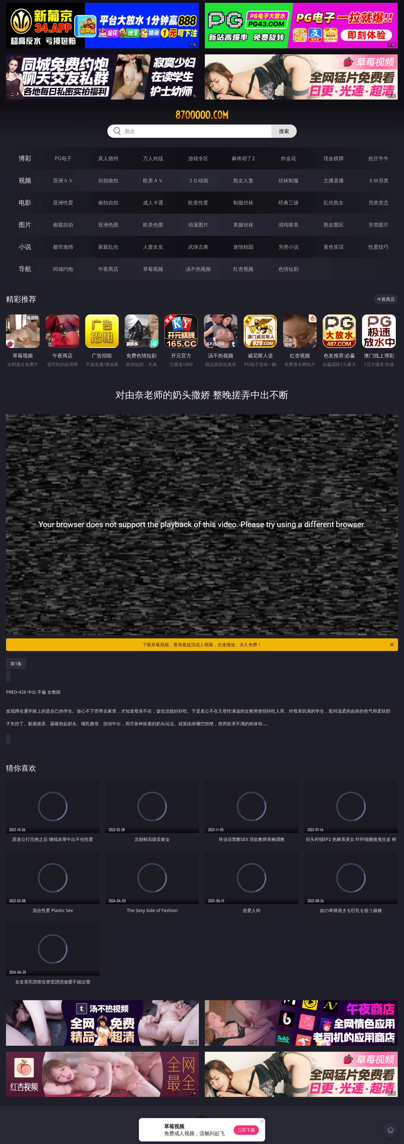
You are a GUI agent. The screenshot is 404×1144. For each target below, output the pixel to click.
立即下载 (246, 1130)
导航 (25, 269)
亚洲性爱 (63, 202)
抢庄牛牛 (378, 158)
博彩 (25, 158)
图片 (25, 224)
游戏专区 (198, 158)
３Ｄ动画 (198, 180)
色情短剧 (288, 268)
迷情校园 (243, 246)
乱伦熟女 (334, 202)
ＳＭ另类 (378, 180)
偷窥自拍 (63, 224)
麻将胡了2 (243, 158)
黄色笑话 (334, 246)
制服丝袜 (243, 202)
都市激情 (63, 246)
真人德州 (108, 158)
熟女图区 (334, 224)
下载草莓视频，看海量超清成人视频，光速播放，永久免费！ (268, 644)
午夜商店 (108, 268)
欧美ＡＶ (153, 180)
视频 (25, 180)
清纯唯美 (288, 224)
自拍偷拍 (108, 180)
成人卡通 (153, 202)
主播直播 (334, 180)
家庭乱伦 (108, 246)
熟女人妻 (243, 180)
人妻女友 (153, 246)
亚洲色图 (108, 224)
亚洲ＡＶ (63, 180)
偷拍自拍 (108, 202)
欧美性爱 (198, 202)
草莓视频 (153, 268)
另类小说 (288, 246)
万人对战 (153, 158)
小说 (25, 246)
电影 (25, 202)
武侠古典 (198, 246)
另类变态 (378, 202)
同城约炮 (63, 268)
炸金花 (288, 158)
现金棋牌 (334, 158)
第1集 (16, 663)
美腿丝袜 (243, 224)
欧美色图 (153, 224)
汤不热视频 (198, 268)
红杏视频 (243, 268)
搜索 (284, 131)
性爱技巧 (378, 246)
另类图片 (378, 224)
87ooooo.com (202, 115)
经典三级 (288, 202)
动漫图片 (198, 224)
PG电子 (63, 158)
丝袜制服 (288, 180)
